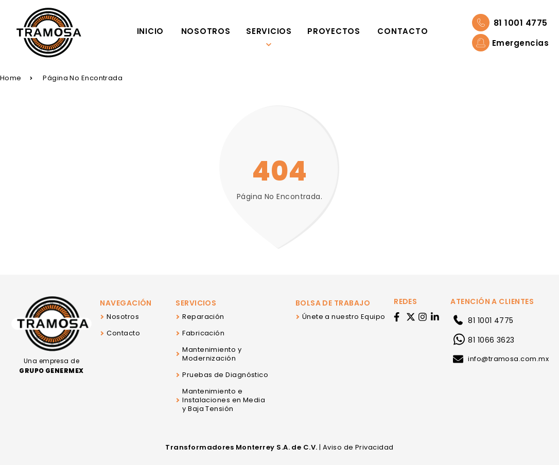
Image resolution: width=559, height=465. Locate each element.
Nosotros (123, 316)
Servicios (196, 303)
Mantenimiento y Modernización (211, 354)
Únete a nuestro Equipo (344, 316)
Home (16, 78)
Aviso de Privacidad (358, 447)
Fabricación (203, 333)
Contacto (123, 333)
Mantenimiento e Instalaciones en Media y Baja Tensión (223, 400)
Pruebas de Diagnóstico (225, 374)
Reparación (203, 316)
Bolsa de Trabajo (332, 303)
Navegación (126, 303)
